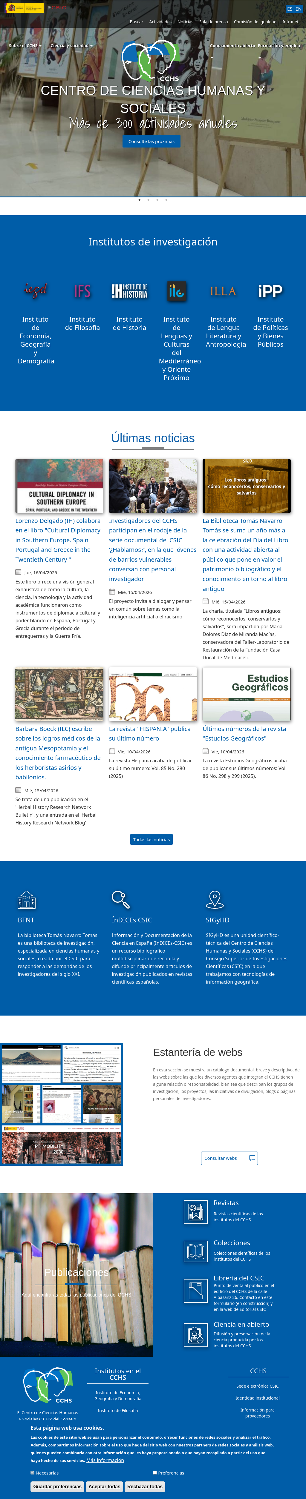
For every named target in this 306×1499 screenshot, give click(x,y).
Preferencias (171, 1473)
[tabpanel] (153, 98)
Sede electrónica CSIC (257, 1386)
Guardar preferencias (57, 1486)
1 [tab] (140, 200)
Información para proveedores (258, 1413)
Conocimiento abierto (232, 45)
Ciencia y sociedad (72, 45)
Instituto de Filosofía (118, 1410)
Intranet (291, 21)
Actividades (160, 21)
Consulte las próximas (151, 141)
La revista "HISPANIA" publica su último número (150, 734)
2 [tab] (149, 200)
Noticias (185, 21)
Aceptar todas (104, 1486)
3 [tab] (157, 200)
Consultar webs (220, 1158)
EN (299, 9)
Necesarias (47, 1473)
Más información (105, 1460)
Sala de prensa (213, 21)
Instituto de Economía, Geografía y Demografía (117, 1395)
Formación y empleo (279, 45)
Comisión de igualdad (255, 21)
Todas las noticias (151, 839)
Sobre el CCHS (25, 45)
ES (290, 9)
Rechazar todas (145, 1486)
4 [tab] (166, 200)
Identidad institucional (257, 1398)
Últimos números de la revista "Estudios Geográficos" (244, 734)
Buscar (136, 21)
